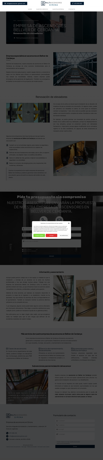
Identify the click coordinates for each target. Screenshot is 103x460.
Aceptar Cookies (39, 235)
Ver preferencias (64, 235)
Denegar (51, 235)
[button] (69, 223)
